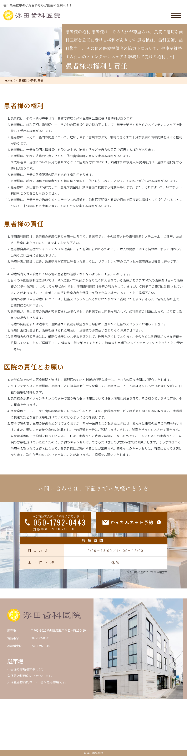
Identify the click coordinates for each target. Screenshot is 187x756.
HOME (8, 80)
